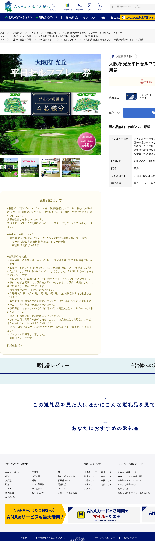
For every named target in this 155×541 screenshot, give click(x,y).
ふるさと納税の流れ (127, 484)
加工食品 (36, 476)
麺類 (34, 480)
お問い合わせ (130, 538)
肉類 (7, 476)
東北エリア (106, 472)
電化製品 (62, 484)
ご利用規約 (79, 538)
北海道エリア (90, 472)
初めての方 (123, 488)
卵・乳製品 (37, 488)
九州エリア (106, 484)
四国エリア (89, 484)
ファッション (64, 488)
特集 (103, 17)
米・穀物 (9, 492)
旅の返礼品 (72, 17)
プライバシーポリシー (104, 538)
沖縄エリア (89, 488)
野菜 (7, 484)
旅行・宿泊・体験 (66, 476)
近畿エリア (89, 480)
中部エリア (106, 476)
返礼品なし (10, 496)
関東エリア (89, 476)
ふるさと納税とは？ (127, 472)
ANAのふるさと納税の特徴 (130, 476)
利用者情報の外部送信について (50, 538)
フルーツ (9, 488)
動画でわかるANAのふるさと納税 (134, 492)
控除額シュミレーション (129, 480)
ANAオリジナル (12, 472)
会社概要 (22, 538)
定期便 (35, 472)
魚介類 (8, 480)
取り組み (115, 17)
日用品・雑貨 (64, 480)
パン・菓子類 (38, 484)
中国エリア (106, 480)
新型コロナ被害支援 (67, 492)
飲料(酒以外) (38, 492)
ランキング (89, 17)
